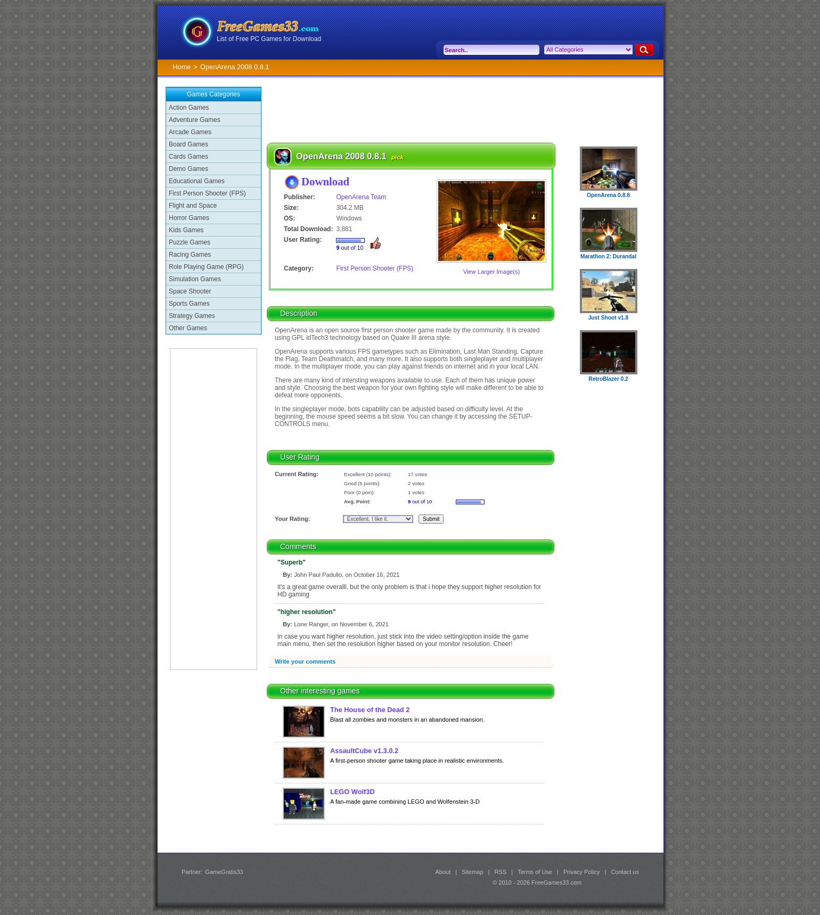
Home (182, 67)
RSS (501, 872)
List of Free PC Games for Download (269, 39)
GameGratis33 (224, 872)
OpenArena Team (361, 197)
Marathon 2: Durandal (608, 256)
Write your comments (305, 661)
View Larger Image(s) (491, 271)
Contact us (625, 872)
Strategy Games (192, 316)
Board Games (188, 144)
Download (325, 181)
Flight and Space (193, 205)
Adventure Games (194, 120)
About (442, 872)
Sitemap (472, 872)
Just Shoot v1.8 (608, 318)
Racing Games (190, 254)
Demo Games (188, 169)
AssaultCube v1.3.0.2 (364, 751)
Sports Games (189, 303)
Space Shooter (190, 291)
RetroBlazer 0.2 (608, 379)
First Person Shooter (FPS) (207, 193)
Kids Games (186, 230)
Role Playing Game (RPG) (206, 267)
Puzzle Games (189, 242)
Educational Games (197, 181)
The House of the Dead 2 (369, 710)
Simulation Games (195, 279)
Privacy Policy (581, 872)
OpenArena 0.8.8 (608, 195)
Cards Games (188, 156)
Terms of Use (535, 872)
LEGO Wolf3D (352, 792)
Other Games (188, 328)
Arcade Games (190, 132)
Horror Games (189, 218)
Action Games (189, 107)
